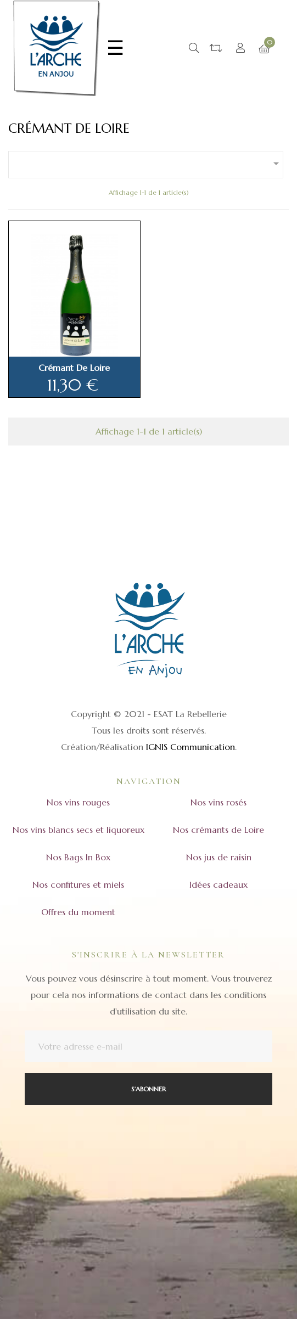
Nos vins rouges (78, 802)
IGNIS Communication (190, 746)
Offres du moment (78, 911)
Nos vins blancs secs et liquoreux (78, 829)
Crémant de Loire (74, 367)
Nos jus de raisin (218, 857)
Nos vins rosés (218, 802)
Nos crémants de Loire (218, 829)
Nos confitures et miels (78, 884)
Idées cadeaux (218, 884)
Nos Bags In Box (78, 857)
